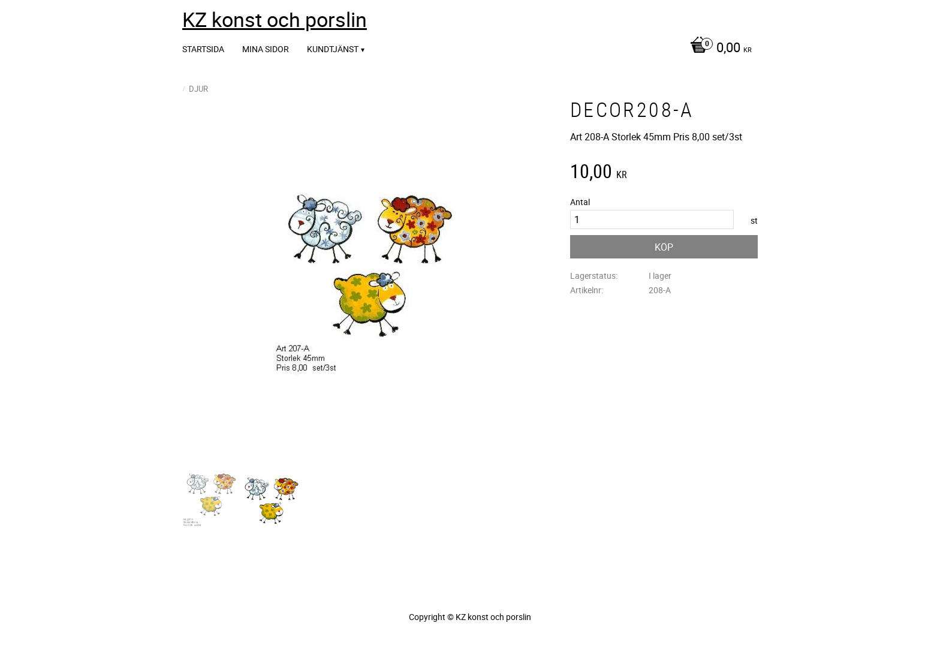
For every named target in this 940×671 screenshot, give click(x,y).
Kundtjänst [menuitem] (332, 49)
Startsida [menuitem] (203, 49)
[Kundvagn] (718, 48)
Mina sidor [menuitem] (265, 49)
